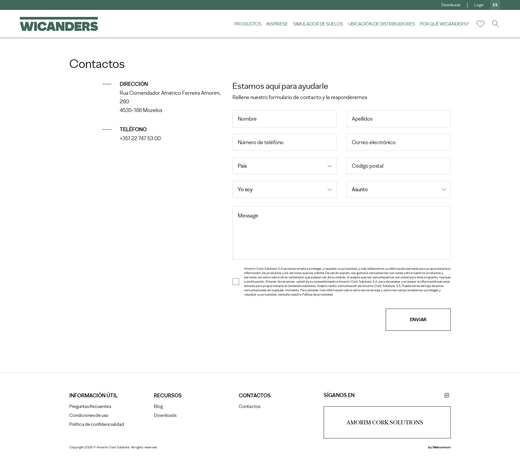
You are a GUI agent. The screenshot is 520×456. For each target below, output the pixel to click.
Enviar (418, 319)
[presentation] (282, 319)
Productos (247, 24)
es (495, 5)
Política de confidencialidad (97, 424)
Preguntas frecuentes (90, 406)
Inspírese (277, 24)
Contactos (249, 406)
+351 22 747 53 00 (140, 138)
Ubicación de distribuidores (381, 24)
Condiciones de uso (89, 415)
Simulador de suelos (318, 24)
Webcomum (441, 447)
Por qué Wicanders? (444, 24)
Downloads (451, 5)
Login (479, 5)
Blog (158, 406)
